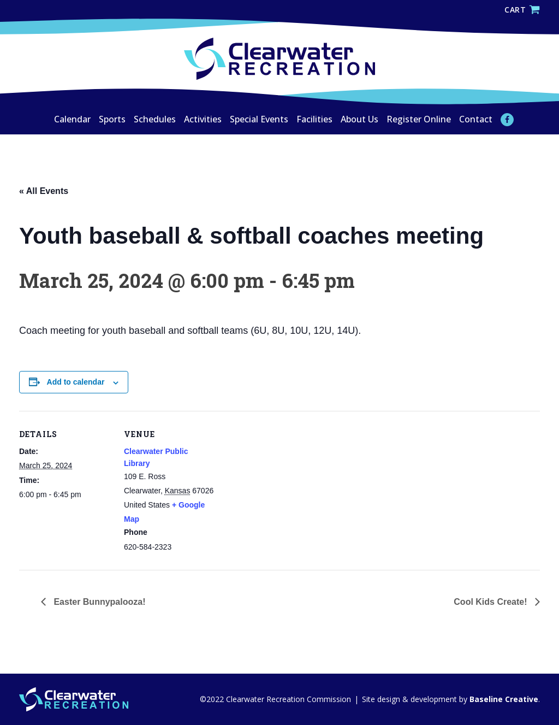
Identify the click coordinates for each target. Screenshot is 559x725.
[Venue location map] (286, 486)
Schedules (155, 119)
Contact (475, 119)
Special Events (259, 119)
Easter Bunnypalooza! (98, 601)
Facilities (314, 119)
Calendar (72, 119)
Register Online (418, 119)
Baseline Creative (502, 699)
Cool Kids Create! (492, 601)
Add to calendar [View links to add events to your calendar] (76, 382)
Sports (112, 119)
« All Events (43, 191)
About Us (359, 119)
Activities (203, 119)
